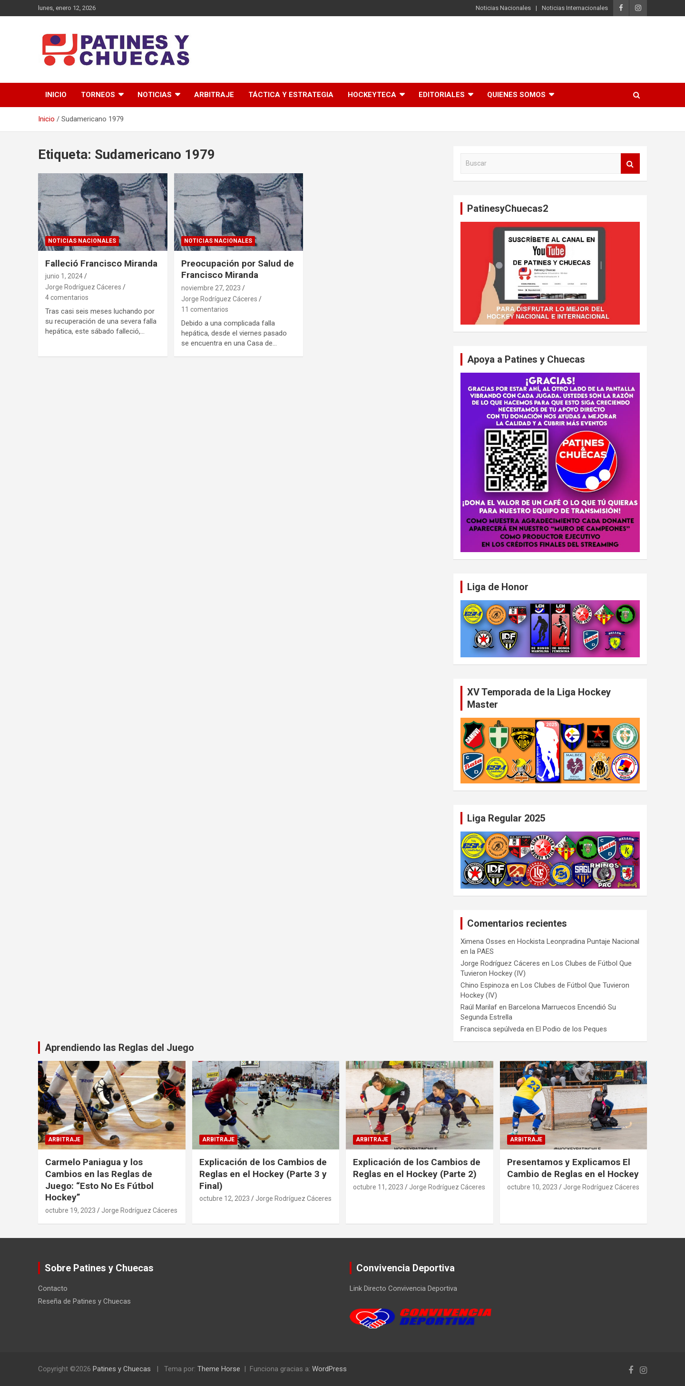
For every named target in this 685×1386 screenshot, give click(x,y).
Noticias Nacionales (503, 7)
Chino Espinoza (484, 985)
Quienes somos (516, 94)
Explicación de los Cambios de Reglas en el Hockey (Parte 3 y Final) (263, 1174)
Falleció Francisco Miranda (101, 263)
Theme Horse (218, 1369)
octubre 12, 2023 (224, 1198)
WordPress (329, 1369)
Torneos (98, 94)
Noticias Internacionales (575, 7)
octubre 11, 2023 (378, 1187)
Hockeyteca (372, 94)
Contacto (53, 1288)
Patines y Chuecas (122, 1369)
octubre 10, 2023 (532, 1187)
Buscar (630, 163)
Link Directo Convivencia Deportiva (403, 1288)
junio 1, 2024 (64, 276)
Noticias (154, 94)
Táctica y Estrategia (290, 94)
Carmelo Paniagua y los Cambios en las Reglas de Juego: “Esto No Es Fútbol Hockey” (99, 1180)
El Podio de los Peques (571, 1029)
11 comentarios (204, 309)
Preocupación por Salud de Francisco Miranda (237, 269)
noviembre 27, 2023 (211, 288)
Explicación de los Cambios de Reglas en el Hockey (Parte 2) (416, 1168)
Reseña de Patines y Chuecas (84, 1301)
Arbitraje (214, 94)
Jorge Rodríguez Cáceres (83, 287)
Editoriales (442, 94)
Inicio (56, 94)
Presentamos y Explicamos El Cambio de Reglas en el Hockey (573, 1168)
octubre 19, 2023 (70, 1210)
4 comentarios (66, 297)
